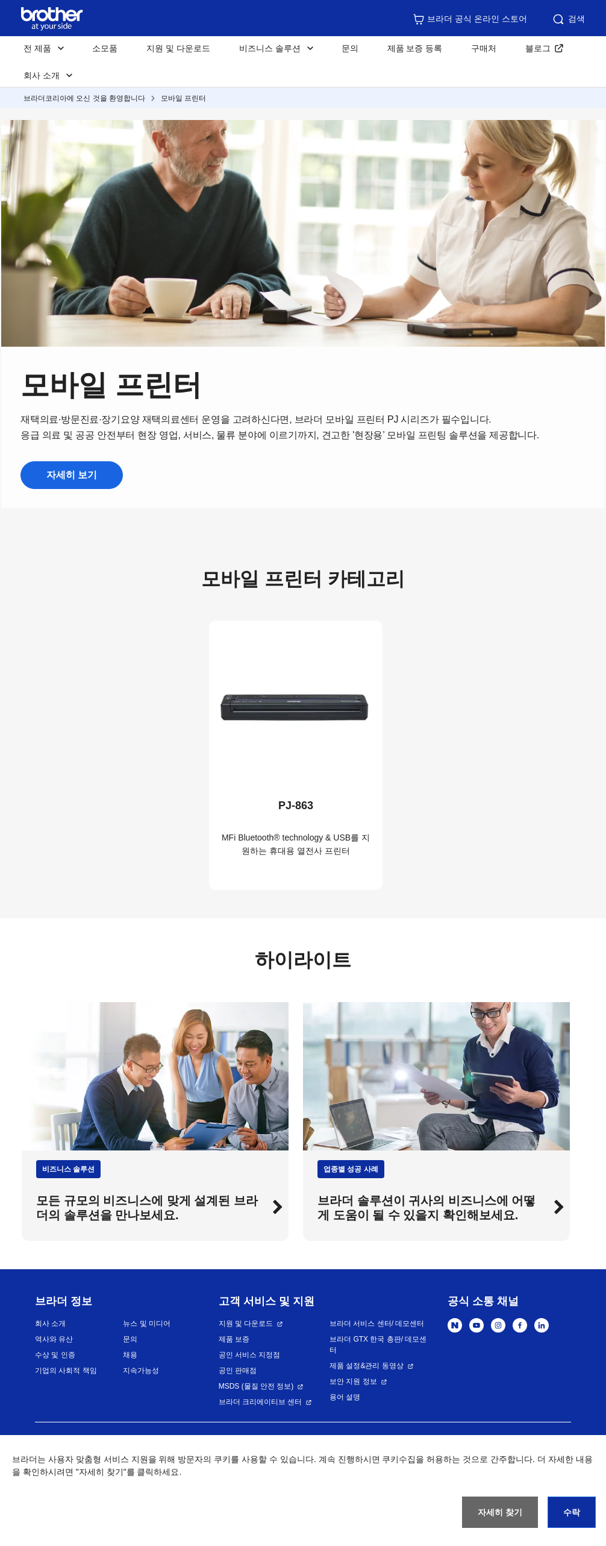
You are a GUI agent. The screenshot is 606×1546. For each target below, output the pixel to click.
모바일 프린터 (183, 98)
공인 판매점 (238, 1370)
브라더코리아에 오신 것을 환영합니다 (84, 98)
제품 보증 (234, 1339)
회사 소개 (50, 1323)
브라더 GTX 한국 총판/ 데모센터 (378, 1344)
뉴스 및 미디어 (146, 1323)
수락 (571, 1512)
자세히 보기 (71, 475)
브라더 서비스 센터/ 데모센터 (377, 1323)
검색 (568, 19)
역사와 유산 (54, 1339)
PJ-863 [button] (295, 806)
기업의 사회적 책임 (66, 1370)
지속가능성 (141, 1370)
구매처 (483, 48)
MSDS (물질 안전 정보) (256, 1386)
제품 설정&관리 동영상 (367, 1365)
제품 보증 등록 (415, 48)
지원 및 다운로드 (178, 48)
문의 (350, 48)
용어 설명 (345, 1397)
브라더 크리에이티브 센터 (260, 1402)
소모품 (104, 48)
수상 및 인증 (55, 1355)
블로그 (538, 48)
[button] (275, 1208)
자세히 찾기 (500, 1512)
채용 (130, 1355)
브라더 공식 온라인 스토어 (470, 19)
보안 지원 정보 (353, 1381)
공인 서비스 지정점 (250, 1355)
